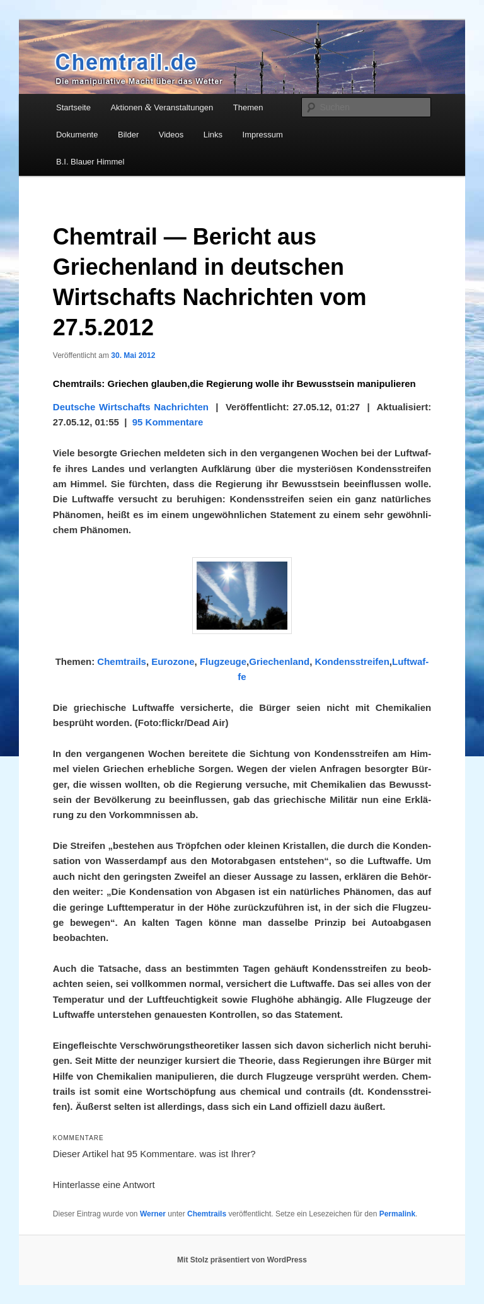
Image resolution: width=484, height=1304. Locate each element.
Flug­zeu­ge (223, 661)
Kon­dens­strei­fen (351, 661)
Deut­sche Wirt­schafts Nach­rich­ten (131, 406)
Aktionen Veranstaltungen (161, 107)
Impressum (263, 134)
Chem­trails (121, 661)
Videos (171, 134)
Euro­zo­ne (172, 661)
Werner (153, 1213)
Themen (248, 107)
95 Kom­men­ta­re (168, 422)
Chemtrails (206, 1213)
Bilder (128, 134)
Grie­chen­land (279, 661)
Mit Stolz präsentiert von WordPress (242, 1259)
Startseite (73, 107)
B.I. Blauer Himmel (90, 161)
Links (213, 134)
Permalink (397, 1213)
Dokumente (77, 134)
